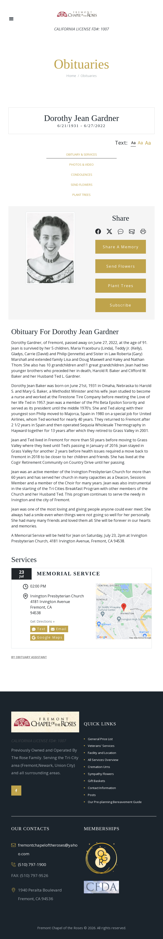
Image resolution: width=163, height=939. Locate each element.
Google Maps (47, 637)
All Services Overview (103, 760)
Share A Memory (121, 246)
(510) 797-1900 (32, 864)
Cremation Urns (99, 767)
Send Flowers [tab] (82, 185)
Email (59, 629)
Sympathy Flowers (101, 774)
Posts (92, 795)
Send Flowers (120, 266)
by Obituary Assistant (29, 657)
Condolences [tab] (81, 174)
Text (39, 629)
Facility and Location (102, 753)
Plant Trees (120, 285)
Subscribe (120, 305)
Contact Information (102, 788)
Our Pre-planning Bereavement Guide (115, 802)
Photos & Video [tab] (81, 164)
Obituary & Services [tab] (81, 154)
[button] (133, 142)
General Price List (100, 739)
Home (71, 75)
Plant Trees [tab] (81, 195)
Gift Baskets (96, 781)
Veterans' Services (101, 746)
